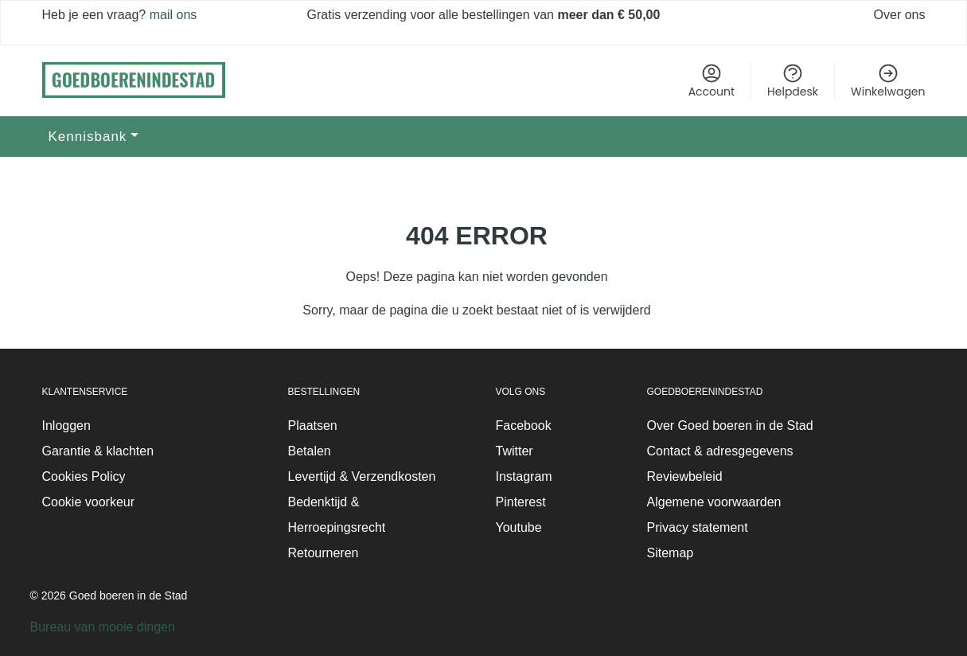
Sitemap (670, 553)
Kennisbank (88, 136)
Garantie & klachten (98, 451)
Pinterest (521, 502)
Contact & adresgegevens (720, 451)
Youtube (519, 527)
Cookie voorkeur (88, 502)
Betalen (309, 451)
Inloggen (66, 425)
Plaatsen (312, 425)
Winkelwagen (888, 81)
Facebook (524, 425)
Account (711, 81)
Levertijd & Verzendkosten (362, 476)
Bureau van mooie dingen (102, 627)
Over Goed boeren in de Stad (730, 425)
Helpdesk (792, 81)
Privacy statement (697, 527)
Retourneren (323, 553)
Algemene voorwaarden (714, 502)
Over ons (900, 14)
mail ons (171, 14)
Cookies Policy (84, 476)
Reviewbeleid (685, 476)
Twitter (514, 451)
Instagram (524, 476)
